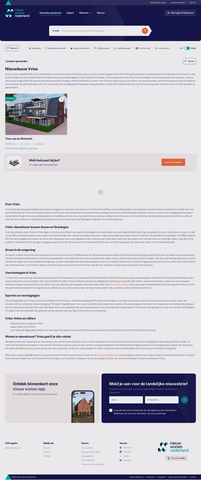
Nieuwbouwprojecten (50, 12)
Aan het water (142, 48)
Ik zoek (56, 31)
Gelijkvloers (35, 48)
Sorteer (189, 61)
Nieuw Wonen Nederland (105, 355)
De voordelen (87, 448)
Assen (112, 284)
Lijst (181, 48)
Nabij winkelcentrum (80, 48)
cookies (193, 477)
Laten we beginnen (173, 162)
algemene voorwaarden (177, 477)
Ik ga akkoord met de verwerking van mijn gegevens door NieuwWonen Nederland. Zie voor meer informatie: (145, 412)
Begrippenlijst (87, 456)
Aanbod (46, 452)
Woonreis (85, 12)
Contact (47, 456)
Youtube (125, 460)
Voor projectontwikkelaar (92, 464)
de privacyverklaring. (156, 413)
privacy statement (136, 477)
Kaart (193, 48)
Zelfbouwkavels (101, 48)
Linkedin (125, 451)
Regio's (70, 12)
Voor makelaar (87, 460)
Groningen (124, 284)
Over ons (192, 3)
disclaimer (150, 477)
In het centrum (162, 48)
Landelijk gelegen (122, 48)
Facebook (126, 447)
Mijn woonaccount (13, 448)
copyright (161, 477)
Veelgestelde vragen (158, 3)
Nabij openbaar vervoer (56, 48)
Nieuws (101, 12)
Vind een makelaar (178, 3)
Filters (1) (12, 48)
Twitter (124, 456)
